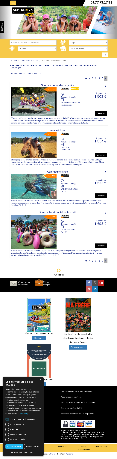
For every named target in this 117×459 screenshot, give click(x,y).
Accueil (14, 60)
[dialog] (23, 416)
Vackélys (69, 454)
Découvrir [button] (101, 113)
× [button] (40, 380)
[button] (23, 452)
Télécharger (39, 338)
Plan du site (62, 446)
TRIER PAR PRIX (16, 74)
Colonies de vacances (29, 60)
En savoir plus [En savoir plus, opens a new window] (25, 413)
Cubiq (52, 454)
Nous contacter (101, 446)
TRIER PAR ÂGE (32, 74)
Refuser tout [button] (32, 446)
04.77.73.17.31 (101, 2)
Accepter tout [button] (14, 446)
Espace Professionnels (84, 448)
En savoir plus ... (78, 347)
